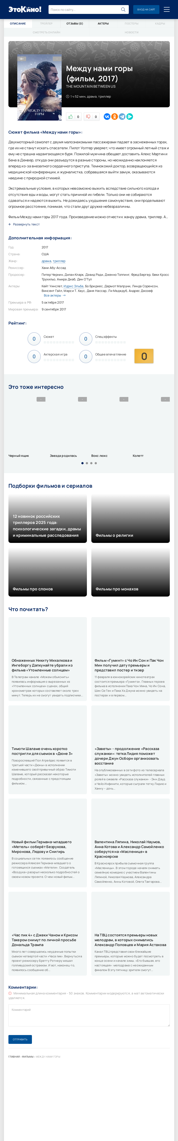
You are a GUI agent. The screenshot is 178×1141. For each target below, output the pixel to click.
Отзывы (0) (75, 23)
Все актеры (53, 295)
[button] (82, 463)
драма (46, 261)
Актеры (103, 23)
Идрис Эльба (73, 286)
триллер (59, 261)
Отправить (20, 1039)
